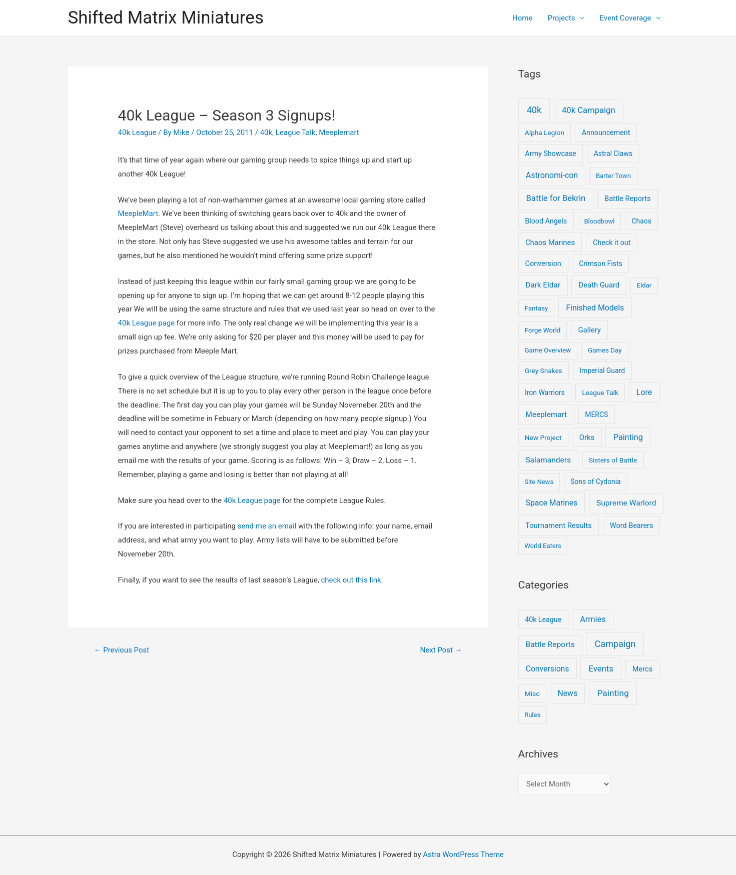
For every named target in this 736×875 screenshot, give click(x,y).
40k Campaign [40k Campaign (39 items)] (588, 110)
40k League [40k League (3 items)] (543, 620)
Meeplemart (339, 132)
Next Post (441, 650)
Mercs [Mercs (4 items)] (642, 669)
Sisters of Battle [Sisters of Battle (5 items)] (613, 460)
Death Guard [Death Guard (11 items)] (599, 285)
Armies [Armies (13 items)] (593, 619)
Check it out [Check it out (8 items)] (611, 242)
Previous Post (121, 650)
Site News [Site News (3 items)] (538, 482)
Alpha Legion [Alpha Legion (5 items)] (544, 132)
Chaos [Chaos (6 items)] (641, 221)
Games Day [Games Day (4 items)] (605, 350)
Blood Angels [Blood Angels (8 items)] (546, 221)
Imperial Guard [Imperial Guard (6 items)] (602, 370)
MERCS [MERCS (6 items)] (596, 414)
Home (522, 18)
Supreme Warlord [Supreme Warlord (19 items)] (626, 503)
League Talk (296, 132)
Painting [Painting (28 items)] (628, 437)
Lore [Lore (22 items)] (644, 392)
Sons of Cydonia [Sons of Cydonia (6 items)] (595, 482)
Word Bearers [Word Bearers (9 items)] (631, 526)
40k (266, 132)
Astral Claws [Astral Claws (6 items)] (613, 154)
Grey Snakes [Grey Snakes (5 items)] (543, 370)
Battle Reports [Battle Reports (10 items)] (627, 198)
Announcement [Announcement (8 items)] (606, 132)
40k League (137, 132)
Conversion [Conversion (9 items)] (543, 264)
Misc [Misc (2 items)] (532, 694)
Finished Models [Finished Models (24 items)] (595, 307)
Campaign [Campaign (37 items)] (615, 643)
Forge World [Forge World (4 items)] (543, 330)
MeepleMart (138, 213)
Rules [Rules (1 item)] (532, 714)
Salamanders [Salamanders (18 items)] (547, 460)
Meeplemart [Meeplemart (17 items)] (546, 414)
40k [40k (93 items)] (534, 109)
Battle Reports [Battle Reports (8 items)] (549, 644)
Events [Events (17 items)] (600, 669)
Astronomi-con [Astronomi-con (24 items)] (552, 175)
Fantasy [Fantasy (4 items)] (536, 308)
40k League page (146, 323)
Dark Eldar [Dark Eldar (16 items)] (542, 285)
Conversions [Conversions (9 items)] (547, 669)
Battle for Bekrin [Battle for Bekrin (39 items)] (555, 198)
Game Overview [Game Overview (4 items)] (548, 350)
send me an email (267, 526)
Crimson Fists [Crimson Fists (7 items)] (600, 264)
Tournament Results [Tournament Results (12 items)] (558, 525)
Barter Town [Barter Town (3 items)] (613, 176)
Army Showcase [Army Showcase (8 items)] (550, 154)
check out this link (351, 580)
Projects (561, 18)
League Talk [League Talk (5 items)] (600, 392)
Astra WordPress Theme (463, 854)
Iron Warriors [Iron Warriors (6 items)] (545, 392)
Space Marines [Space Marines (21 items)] (552, 503)
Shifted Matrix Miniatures (166, 18)
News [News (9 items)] (567, 693)
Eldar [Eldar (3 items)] (644, 285)
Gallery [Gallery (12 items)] (589, 330)
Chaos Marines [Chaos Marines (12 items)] (550, 242)
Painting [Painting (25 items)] (613, 693)
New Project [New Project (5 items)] (543, 438)
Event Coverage (625, 18)
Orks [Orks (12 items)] (586, 437)
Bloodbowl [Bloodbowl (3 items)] (599, 221)
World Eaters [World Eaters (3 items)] (542, 546)
